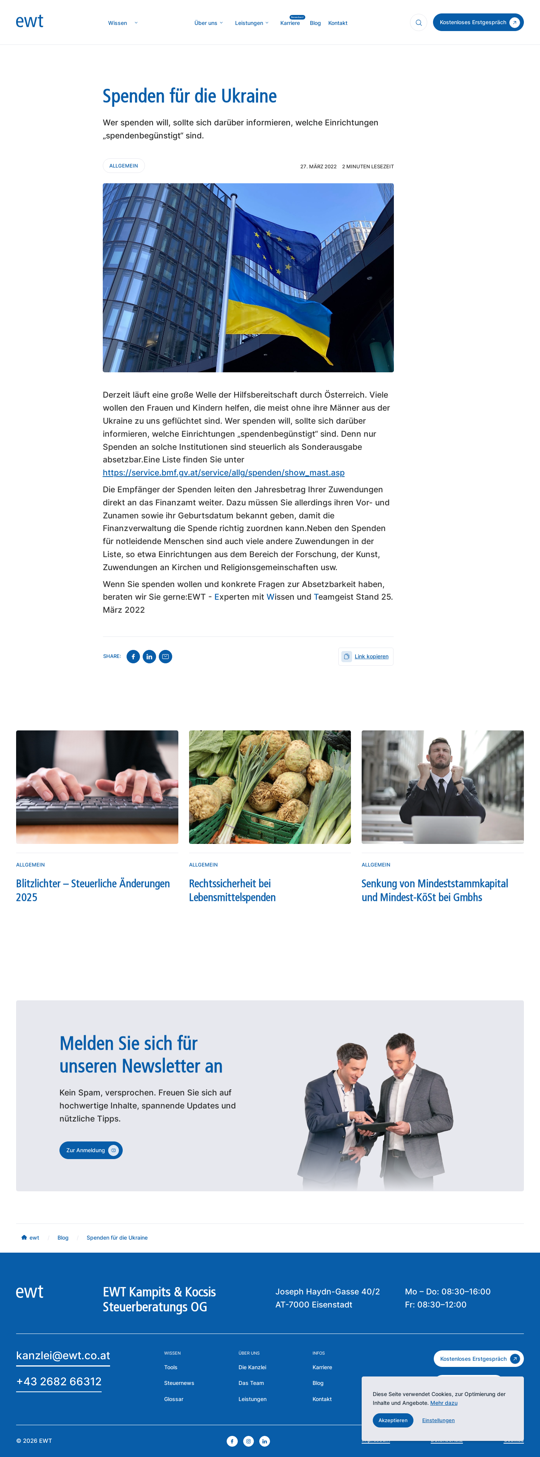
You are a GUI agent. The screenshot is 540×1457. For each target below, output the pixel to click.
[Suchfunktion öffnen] (418, 22)
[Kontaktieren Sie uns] (124, 165)
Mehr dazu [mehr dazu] (444, 1402)
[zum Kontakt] (478, 22)
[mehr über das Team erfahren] (251, 1383)
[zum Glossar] (173, 1399)
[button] (393, 1420)
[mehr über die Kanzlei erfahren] (205, 23)
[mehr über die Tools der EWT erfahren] (171, 1367)
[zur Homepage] (29, 23)
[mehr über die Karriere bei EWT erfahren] (322, 1367)
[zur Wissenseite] (117, 23)
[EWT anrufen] (59, 1383)
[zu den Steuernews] (179, 1383)
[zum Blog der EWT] (318, 1383)
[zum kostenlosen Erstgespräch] (479, 1358)
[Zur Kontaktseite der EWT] (322, 1399)
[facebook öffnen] (232, 1441)
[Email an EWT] (63, 1357)
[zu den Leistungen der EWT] (253, 1399)
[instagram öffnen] (248, 1441)
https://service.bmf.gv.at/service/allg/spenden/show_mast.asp (224, 472)
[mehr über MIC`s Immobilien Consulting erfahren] (249, 23)
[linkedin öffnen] (264, 1441)
